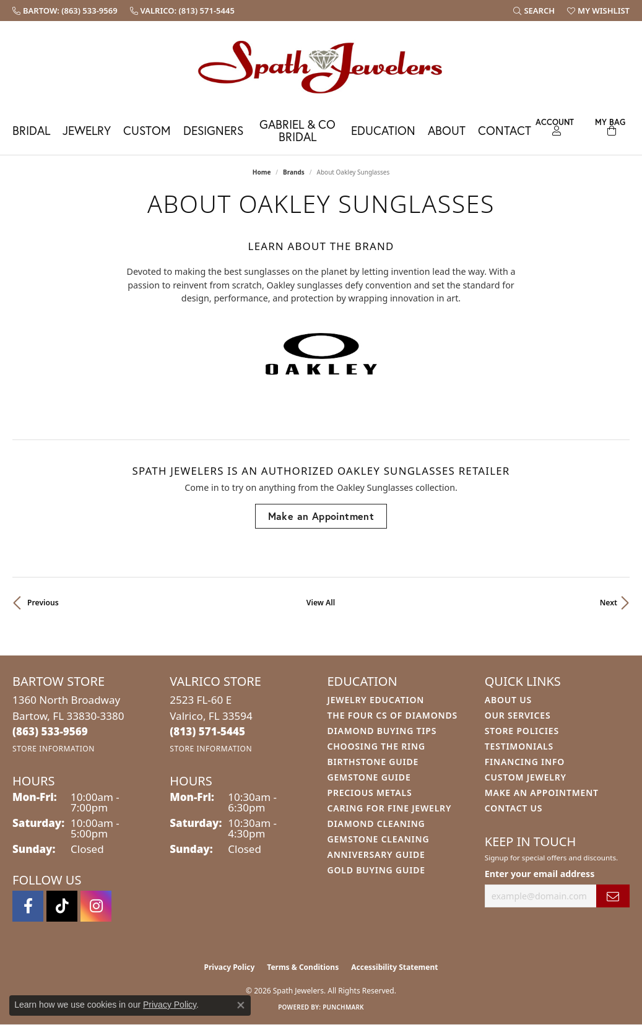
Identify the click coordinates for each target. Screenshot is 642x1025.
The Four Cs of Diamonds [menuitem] (393, 715)
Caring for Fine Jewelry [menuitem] (390, 808)
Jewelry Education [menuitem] (376, 700)
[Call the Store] (50, 731)
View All (320, 602)
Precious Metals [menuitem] (370, 792)
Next (608, 602)
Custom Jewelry (525, 777)
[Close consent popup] (241, 1005)
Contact (504, 130)
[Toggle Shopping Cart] (610, 125)
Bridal (31, 130)
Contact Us (514, 808)
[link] (65, 10)
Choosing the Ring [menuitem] (376, 746)
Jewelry (87, 130)
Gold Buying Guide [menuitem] (376, 870)
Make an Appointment (321, 515)
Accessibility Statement (394, 967)
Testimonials (519, 746)
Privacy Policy (229, 967)
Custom (147, 130)
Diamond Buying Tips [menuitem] (382, 731)
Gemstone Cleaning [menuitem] (379, 839)
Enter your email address (540, 874)
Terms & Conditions (303, 967)
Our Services (518, 715)
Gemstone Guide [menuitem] (369, 777)
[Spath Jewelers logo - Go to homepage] (321, 67)
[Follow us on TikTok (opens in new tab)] (61, 906)
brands (294, 172)
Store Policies (522, 731)
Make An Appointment (542, 792)
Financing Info (525, 762)
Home (262, 172)
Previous (43, 602)
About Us (508, 700)
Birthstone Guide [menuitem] (373, 762)
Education (383, 130)
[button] (534, 10)
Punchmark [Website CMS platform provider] (343, 1007)
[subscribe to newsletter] (613, 895)
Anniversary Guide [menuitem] (376, 854)
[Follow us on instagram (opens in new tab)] (95, 906)
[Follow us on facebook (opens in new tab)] (27, 906)
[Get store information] (53, 748)
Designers (213, 130)
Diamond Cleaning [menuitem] (376, 823)
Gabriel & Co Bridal (297, 130)
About (447, 130)
